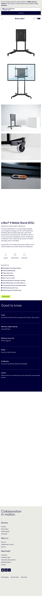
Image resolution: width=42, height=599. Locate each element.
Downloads (4, 555)
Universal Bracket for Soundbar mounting (14, 280)
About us (3, 542)
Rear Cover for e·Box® (9, 278)
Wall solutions (4, 529)
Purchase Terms (15, 577)
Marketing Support (6, 562)
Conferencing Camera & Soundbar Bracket (14, 285)
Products (3, 526)
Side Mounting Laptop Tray (10, 288)
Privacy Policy (5, 577)
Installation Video (5, 557)
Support (6, 256)
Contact (3, 564)
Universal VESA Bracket (9, 270)
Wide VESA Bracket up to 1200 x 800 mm (14, 283)
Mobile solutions (5, 531)
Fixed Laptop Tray (8, 273)
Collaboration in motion (7, 544)
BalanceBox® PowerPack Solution (12, 268)
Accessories (24, 256)
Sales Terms (24, 577)
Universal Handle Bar (8, 275)
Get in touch (6, 296)
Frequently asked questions (8, 559)
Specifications (15, 256)
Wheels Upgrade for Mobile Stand (12, 290)
